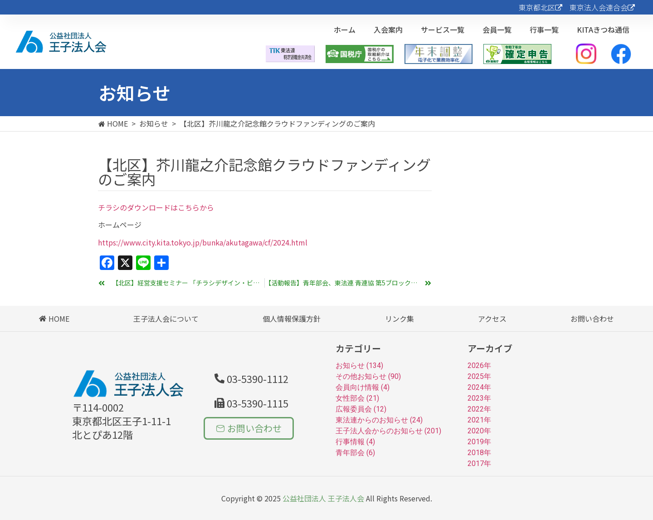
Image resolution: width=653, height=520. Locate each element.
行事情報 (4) (355, 441)
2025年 (479, 376)
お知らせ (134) (359, 365)
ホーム (345, 29)
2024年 (479, 387)
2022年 (479, 409)
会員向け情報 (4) (363, 387)
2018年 (479, 452)
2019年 (479, 441)
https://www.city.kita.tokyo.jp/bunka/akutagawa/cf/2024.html (202, 242)
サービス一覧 (442, 29)
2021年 (479, 420)
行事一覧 (544, 29)
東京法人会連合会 (602, 7)
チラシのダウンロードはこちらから (156, 207)
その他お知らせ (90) (368, 376)
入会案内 (388, 29)
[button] (251, 402)
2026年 (479, 365)
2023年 (479, 398)
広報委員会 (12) (361, 409)
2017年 (479, 463)
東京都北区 (540, 7)
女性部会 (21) (357, 398)
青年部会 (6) (355, 452)
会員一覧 (497, 29)
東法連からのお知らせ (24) (379, 420)
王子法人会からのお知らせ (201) (388, 431)
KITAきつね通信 (603, 29)
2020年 (479, 431)
